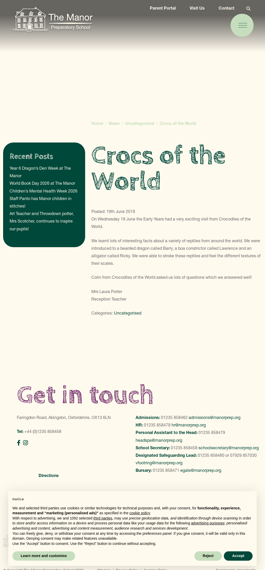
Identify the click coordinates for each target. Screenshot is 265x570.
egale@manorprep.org (200, 470)
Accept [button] (238, 556)
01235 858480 (211, 455)
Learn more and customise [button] (44, 556)
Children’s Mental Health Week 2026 (43, 191)
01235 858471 (166, 470)
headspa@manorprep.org (159, 440)
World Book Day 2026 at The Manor (42, 183)
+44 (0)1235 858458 (42, 431)
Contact (223, 10)
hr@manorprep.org (189, 425)
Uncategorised (127, 313)
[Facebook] (18, 442)
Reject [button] (208, 556)
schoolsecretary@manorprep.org (228, 447)
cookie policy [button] (139, 513)
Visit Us (193, 10)
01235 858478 (157, 425)
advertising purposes (207, 523)
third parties (102, 518)
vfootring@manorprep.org (159, 462)
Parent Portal (159, 10)
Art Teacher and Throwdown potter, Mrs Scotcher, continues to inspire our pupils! (42, 221)
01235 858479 (211, 432)
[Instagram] (25, 442)
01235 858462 (174, 417)
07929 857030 (243, 455)
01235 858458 (184, 447)
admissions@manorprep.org (214, 417)
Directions (49, 475)
